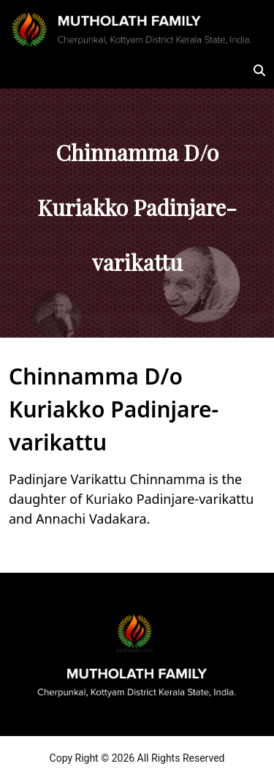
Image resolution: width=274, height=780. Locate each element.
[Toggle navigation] (29, 70)
